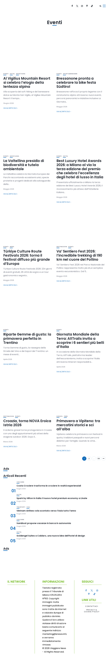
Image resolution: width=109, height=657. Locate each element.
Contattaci (91, 606)
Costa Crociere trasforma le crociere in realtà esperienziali (49, 485)
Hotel (12, 73)
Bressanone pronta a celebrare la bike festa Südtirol (76, 82)
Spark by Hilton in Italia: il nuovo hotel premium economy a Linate (52, 498)
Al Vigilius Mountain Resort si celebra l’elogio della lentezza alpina (26, 82)
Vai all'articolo (10, 108)
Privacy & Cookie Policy (91, 611)
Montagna (20, 73)
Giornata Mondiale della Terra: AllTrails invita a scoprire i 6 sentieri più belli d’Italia (80, 340)
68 (99, 458)
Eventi (5, 73)
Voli (28, 507)
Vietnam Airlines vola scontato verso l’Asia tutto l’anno (46, 510)
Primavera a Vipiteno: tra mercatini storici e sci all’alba (78, 425)
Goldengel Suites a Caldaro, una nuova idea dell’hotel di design (51, 535)
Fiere (66, 416)
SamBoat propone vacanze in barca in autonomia (44, 523)
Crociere (20, 482)
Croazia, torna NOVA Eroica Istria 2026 (27, 423)
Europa (59, 416)
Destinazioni (61, 246)
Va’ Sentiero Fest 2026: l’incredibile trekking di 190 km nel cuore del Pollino (79, 255)
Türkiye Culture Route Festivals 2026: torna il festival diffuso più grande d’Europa (26, 257)
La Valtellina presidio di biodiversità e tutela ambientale (23, 164)
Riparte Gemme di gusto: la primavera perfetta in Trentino (27, 338)
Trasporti (21, 507)
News (12, 246)
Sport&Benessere (70, 73)
